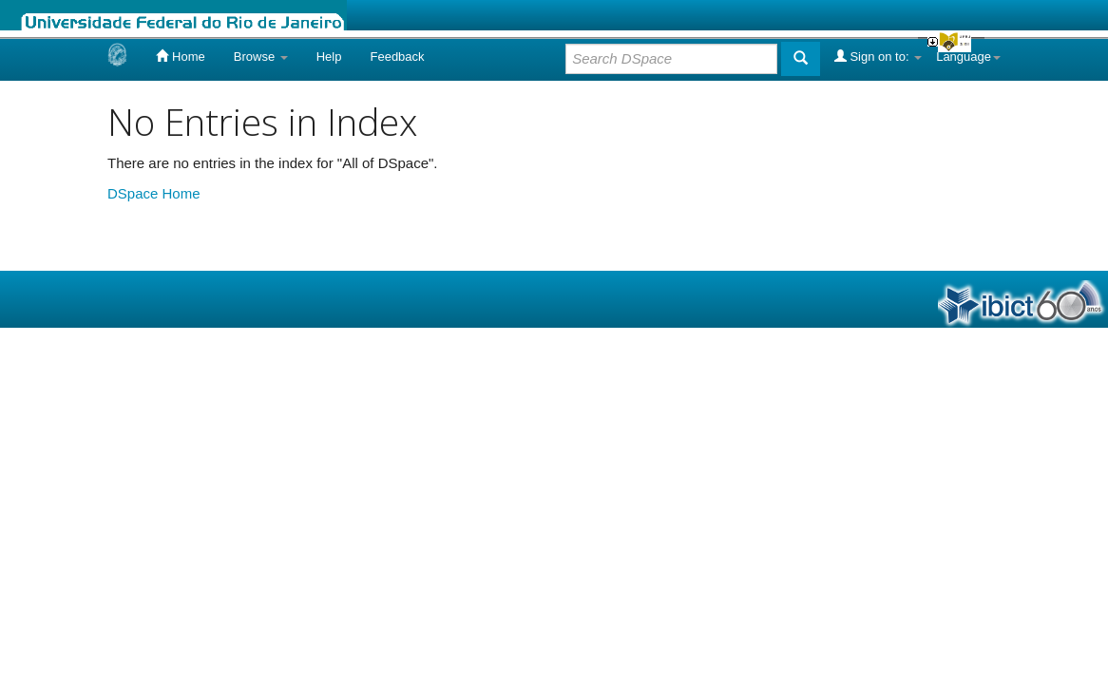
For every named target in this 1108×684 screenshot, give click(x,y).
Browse (261, 56)
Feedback (397, 56)
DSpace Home (154, 193)
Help (329, 56)
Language (968, 56)
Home (180, 56)
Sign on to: (878, 56)
